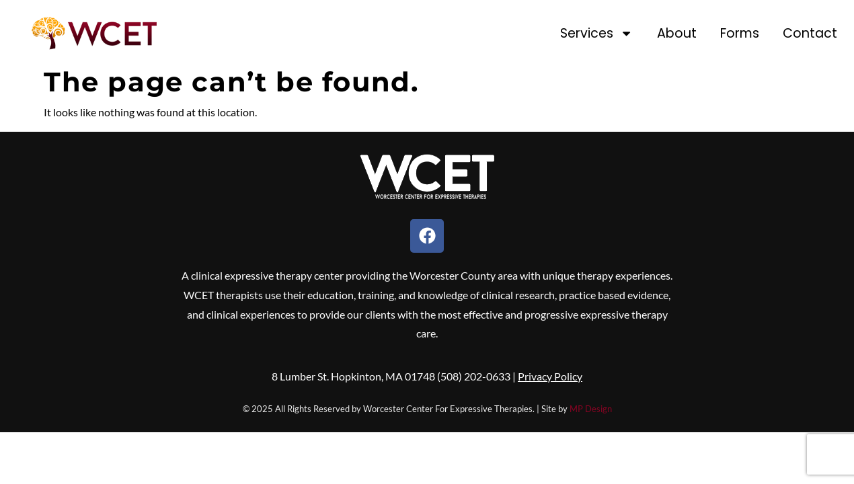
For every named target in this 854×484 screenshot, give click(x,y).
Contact (810, 33)
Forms (739, 33)
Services (596, 33)
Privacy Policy (550, 376)
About (677, 33)
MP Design (591, 408)
